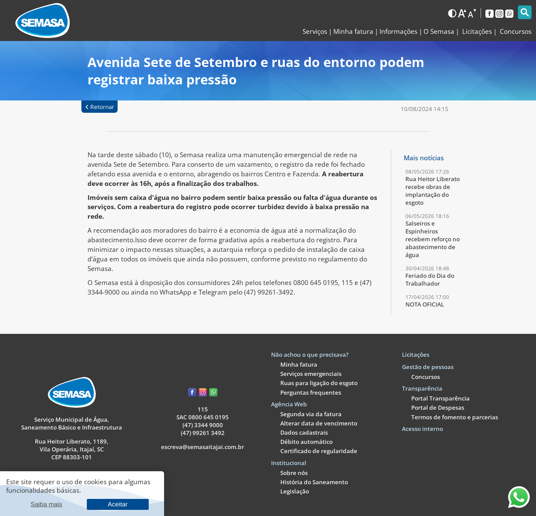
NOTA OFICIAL (424, 304)
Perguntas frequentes (310, 392)
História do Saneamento (314, 482)
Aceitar (118, 504)
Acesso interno (422, 429)
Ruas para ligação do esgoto (319, 383)
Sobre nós (294, 473)
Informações (398, 31)
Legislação (294, 491)
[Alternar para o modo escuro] (452, 13)
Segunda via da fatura (310, 414)
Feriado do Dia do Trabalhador (429, 279)
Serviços (315, 31)
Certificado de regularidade (318, 451)
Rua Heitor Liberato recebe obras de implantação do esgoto (432, 190)
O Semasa (439, 31)
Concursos (425, 377)
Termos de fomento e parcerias (454, 417)
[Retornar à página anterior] (99, 106)
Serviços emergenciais (310, 374)
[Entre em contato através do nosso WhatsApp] (519, 505)
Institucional (288, 463)
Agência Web (289, 404)
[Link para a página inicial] (42, 20)
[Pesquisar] (525, 12)
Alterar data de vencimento (318, 423)
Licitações (415, 354)
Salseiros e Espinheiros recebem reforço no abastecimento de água (432, 239)
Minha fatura (353, 31)
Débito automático (306, 442)
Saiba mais (46, 504)
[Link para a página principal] (72, 405)
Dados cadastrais (304, 432)
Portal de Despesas (437, 407)
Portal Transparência (440, 398)
